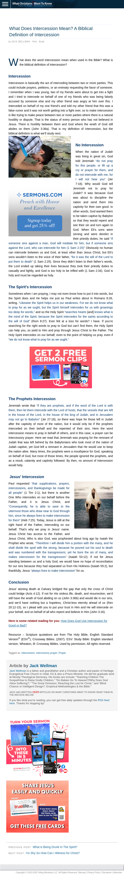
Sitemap (82, 872)
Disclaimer (107, 872)
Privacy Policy (93, 872)
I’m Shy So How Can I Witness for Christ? (53, 853)
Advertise (117, 872)
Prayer (62, 652)
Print (34, 41)
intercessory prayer (46, 652)
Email (41, 41)
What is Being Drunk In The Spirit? (55, 847)
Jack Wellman (20, 41)
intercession (28, 652)
